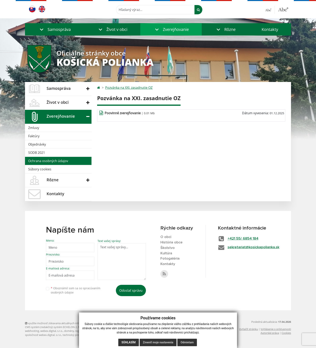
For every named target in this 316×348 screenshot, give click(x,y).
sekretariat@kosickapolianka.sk (253, 247)
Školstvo (167, 248)
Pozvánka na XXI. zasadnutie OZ (129, 87)
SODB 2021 (36, 152)
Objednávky (37, 144)
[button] (54, 29)
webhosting (32, 331)
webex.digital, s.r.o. (51, 331)
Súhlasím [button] (129, 342)
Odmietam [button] (187, 342)
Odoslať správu (130, 290)
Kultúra (166, 253)
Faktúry (34, 136)
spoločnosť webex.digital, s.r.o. (43, 335)
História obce (171, 242)
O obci (165, 237)
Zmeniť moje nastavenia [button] (158, 342)
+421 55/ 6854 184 (243, 238)
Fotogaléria (170, 258)
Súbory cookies (39, 169)
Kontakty (270, 29)
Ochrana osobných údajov (48, 161)
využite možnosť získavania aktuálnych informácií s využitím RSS (65, 323)
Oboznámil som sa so (75, 290)
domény (69, 331)
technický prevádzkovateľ (78, 335)
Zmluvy (33, 128)
